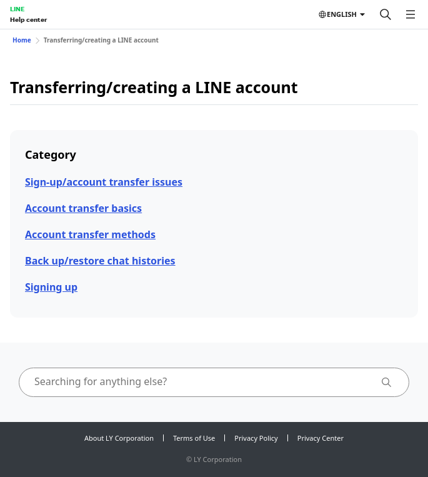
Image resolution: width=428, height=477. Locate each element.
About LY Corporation (119, 438)
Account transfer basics (83, 208)
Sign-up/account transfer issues (103, 182)
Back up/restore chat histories (100, 261)
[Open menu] (410, 14)
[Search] (385, 14)
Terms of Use (194, 438)
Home (21, 40)
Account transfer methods (90, 234)
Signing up (51, 287)
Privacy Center (320, 438)
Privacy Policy (255, 438)
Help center (28, 19)
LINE (17, 8)
